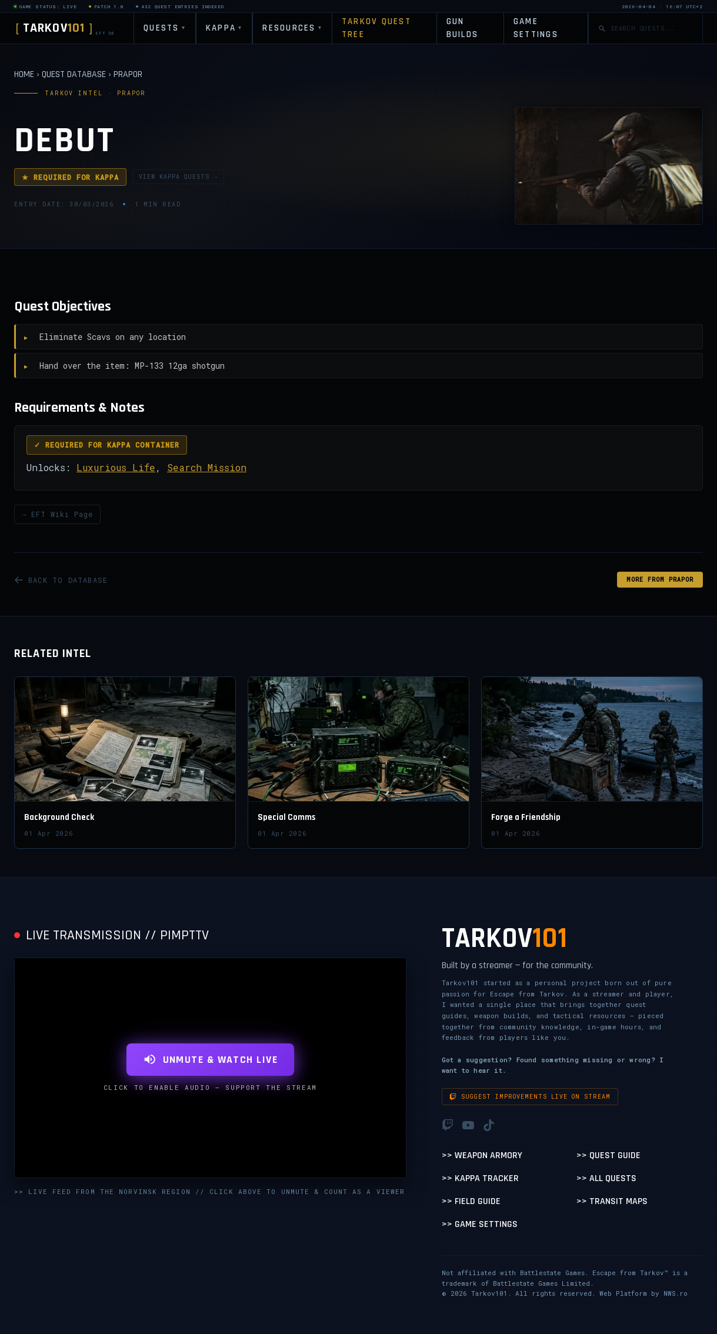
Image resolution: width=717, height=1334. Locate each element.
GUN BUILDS (462, 28)
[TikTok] (489, 1125)
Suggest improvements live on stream (530, 1096)
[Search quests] (652, 28)
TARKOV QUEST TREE (376, 28)
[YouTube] (468, 1125)
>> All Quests (606, 1178)
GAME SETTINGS (535, 28)
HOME (24, 74)
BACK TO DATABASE (61, 580)
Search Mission (206, 467)
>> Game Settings (480, 1224)
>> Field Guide (471, 1201)
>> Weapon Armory (482, 1155)
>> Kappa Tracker (480, 1178)
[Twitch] (447, 1125)
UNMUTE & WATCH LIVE (210, 1059)
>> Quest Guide (608, 1155)
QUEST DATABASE (74, 74)
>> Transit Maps (612, 1201)
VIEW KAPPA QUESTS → (178, 177)
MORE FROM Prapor (659, 579)
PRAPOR (128, 74)
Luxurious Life (115, 467)
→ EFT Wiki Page (57, 514)
